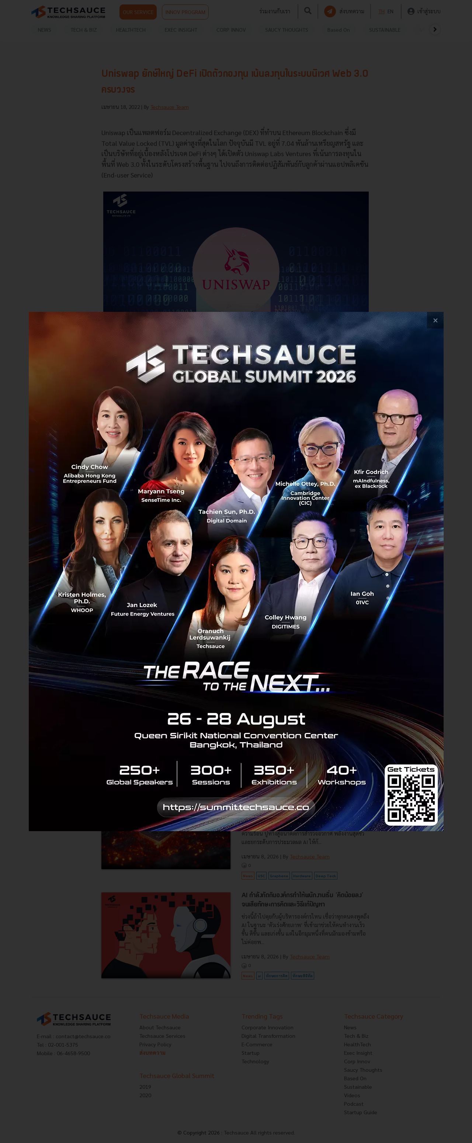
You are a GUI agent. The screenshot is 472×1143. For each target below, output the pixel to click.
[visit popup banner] (236, 571)
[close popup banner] (435, 320)
